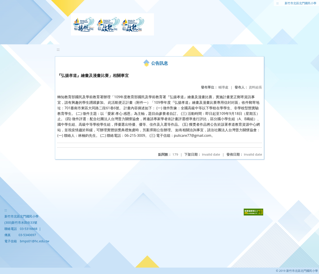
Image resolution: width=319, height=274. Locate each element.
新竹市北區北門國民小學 (300, 3)
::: (277, 3)
